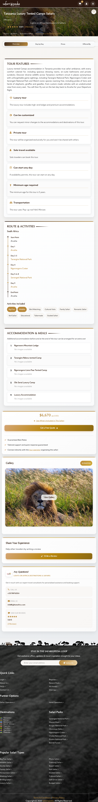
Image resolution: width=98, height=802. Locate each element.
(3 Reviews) (28, 27)
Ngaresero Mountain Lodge (26, 345)
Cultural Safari (55, 776)
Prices (63, 44)
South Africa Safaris (26, 34)
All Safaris (14, 34)
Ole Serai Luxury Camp (24, 382)
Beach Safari (55, 766)
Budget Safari (55, 783)
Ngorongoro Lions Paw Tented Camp (30, 370)
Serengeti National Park (21, 277)
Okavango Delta (56, 729)
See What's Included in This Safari (49, 421)
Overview (16, 44)
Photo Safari (55, 759)
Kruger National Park (58, 726)
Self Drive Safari (56, 780)
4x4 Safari (54, 770)
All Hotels (53, 687)
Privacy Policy (58, 798)
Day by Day (40, 44)
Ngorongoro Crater (19, 268)
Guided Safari (55, 773)
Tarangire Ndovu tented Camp (27, 358)
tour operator (34, 450)
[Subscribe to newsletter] (67, 663)
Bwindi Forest (55, 743)
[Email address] (49, 663)
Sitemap (53, 690)
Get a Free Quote (49, 428)
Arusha (14, 250)
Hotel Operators (56, 703)
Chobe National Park (58, 736)
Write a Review (49, 556)
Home (6, 34)
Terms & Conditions (42, 798)
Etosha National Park (58, 739)
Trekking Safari (56, 763)
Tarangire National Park (21, 259)
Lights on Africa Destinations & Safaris (48, 23)
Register (53, 680)
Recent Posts (55, 683)
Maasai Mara (55, 722)
